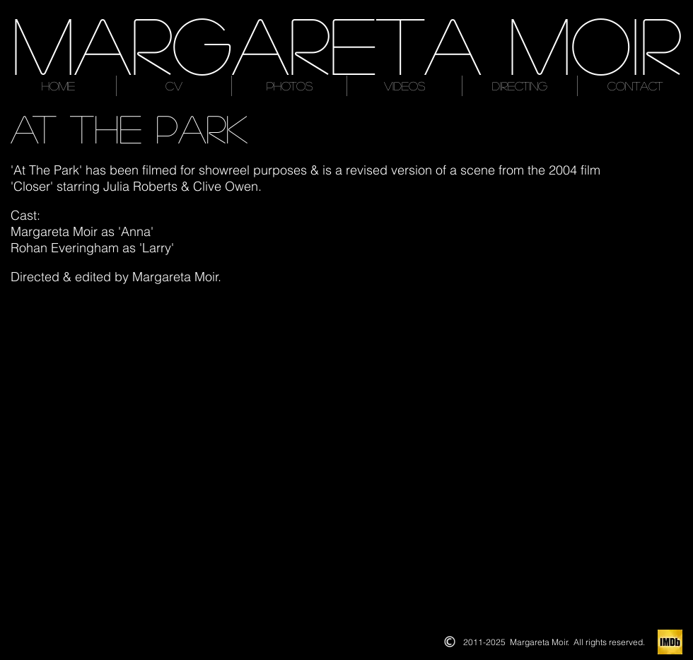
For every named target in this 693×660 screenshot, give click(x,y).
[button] (158, 375)
